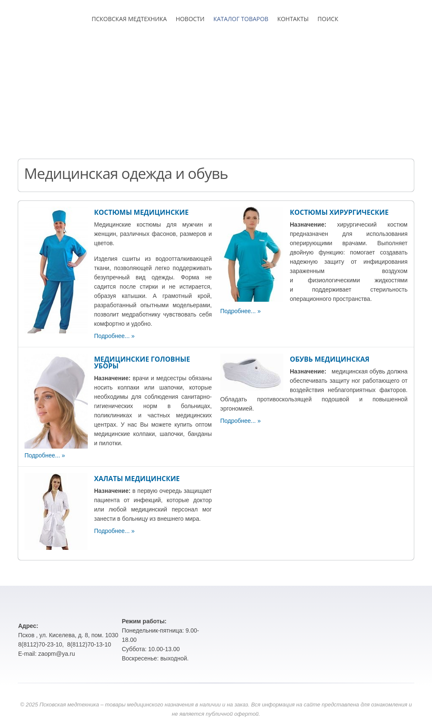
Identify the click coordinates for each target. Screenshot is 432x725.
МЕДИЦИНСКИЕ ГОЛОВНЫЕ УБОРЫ (142, 362)
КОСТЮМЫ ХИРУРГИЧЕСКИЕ (339, 212)
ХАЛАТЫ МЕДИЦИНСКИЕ (137, 478)
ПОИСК (328, 19)
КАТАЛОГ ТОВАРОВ (240, 19)
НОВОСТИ (190, 19)
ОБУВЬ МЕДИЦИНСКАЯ (330, 359)
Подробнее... (112, 336)
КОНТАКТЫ (292, 19)
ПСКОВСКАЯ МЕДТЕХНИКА (129, 19)
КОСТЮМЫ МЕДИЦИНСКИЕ (141, 212)
